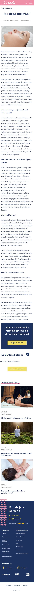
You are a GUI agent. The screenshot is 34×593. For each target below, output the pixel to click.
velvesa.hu (17, 585)
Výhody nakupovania (7, 556)
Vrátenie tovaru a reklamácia (6, 552)
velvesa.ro (25, 585)
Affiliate (17, 543)
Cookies (17, 550)
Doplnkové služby (6, 548)
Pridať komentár (17, 369)
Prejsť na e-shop (17, 343)
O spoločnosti (5, 545)
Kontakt (4, 533)
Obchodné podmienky (4, 540)
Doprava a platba (6, 537)
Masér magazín (19, 546)
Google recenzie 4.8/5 (18, 523)
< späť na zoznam (6, 8)
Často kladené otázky (21, 537)
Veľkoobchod (19, 540)
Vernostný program (20, 533)
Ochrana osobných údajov (22, 553)
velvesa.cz (8, 585)
